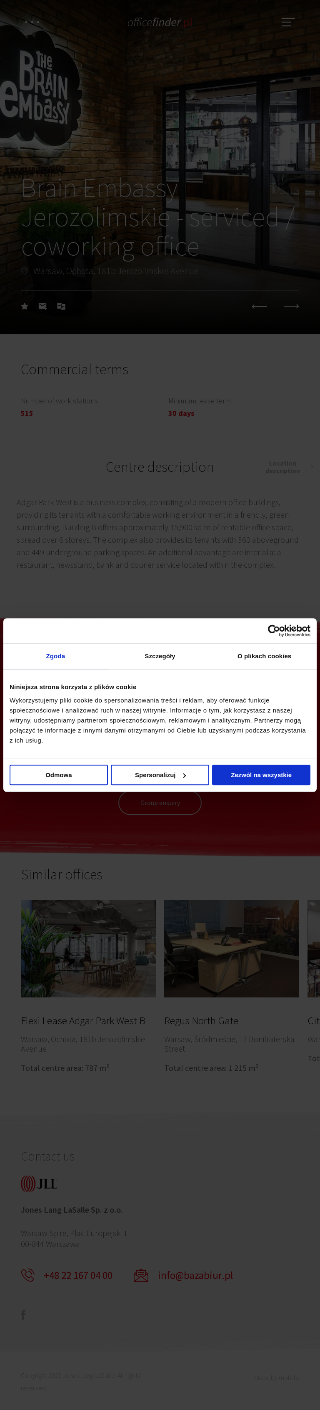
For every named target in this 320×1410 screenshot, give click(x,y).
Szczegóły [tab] (160, 656)
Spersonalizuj (160, 774)
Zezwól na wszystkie (261, 774)
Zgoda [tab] (55, 656)
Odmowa (58, 774)
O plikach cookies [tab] (264, 656)
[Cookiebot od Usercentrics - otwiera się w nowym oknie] (274, 630)
